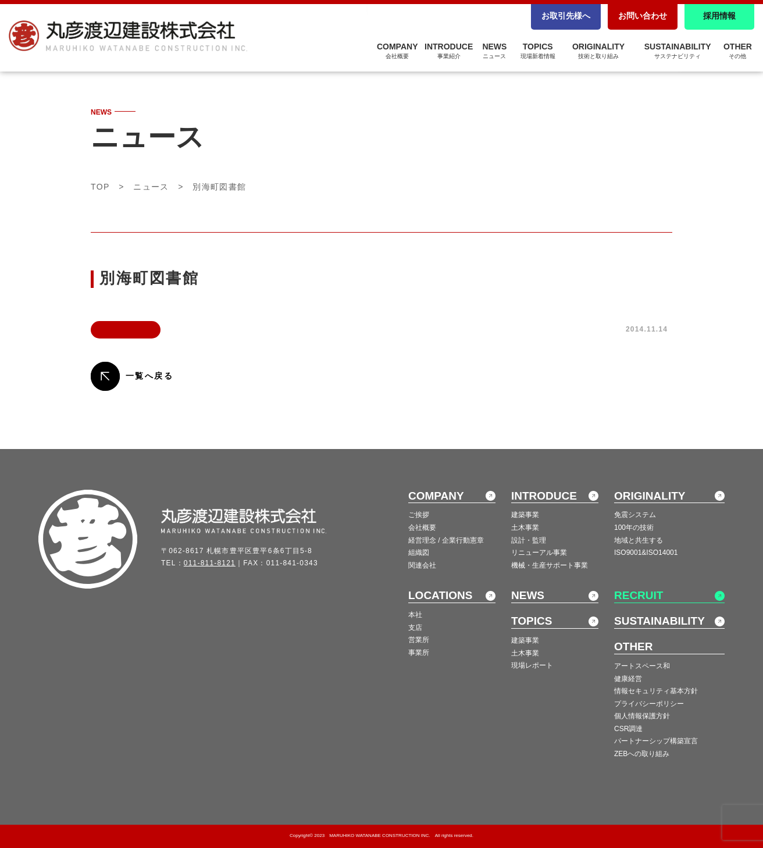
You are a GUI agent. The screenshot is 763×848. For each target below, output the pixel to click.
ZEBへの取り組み (641, 754)
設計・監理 (528, 540)
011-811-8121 (210, 563)
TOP (100, 186)
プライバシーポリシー (649, 704)
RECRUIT (638, 595)
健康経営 (628, 679)
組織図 (418, 552)
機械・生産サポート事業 (549, 565)
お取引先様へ (565, 15)
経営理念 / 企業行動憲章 (446, 540)
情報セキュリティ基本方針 (656, 691)
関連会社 (422, 565)
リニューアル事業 (539, 552)
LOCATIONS (440, 595)
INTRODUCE (449, 50)
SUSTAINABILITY (677, 50)
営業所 (418, 640)
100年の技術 (634, 527)
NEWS (494, 50)
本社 (415, 615)
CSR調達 (628, 729)
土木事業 (525, 527)
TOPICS (537, 50)
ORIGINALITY (598, 50)
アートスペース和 (642, 666)
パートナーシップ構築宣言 (656, 741)
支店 (415, 627)
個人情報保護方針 (642, 716)
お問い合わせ (642, 15)
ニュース (151, 186)
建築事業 (525, 515)
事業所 (418, 653)
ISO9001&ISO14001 (646, 552)
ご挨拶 (418, 515)
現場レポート (532, 665)
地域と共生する (638, 540)
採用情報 (719, 15)
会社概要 (422, 527)
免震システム (635, 515)
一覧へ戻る (149, 375)
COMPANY (397, 50)
